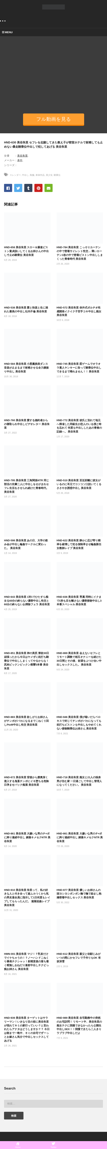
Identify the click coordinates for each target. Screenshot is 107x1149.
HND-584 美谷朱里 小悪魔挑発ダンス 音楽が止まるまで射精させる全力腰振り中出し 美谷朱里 (26, 367)
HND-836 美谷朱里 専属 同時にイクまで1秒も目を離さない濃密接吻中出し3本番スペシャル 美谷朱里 (79, 600)
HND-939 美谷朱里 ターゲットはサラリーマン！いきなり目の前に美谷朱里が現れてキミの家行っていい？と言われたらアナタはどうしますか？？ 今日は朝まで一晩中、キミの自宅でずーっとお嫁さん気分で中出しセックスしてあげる (27, 1029)
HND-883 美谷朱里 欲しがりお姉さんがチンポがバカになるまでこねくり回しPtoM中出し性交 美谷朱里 (26, 720)
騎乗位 (57, 175)
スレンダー (15, 175)
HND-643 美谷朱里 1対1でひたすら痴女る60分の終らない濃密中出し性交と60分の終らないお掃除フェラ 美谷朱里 (27, 600)
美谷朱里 (22, 155)
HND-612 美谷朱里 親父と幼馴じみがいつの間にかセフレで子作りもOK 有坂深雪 (79, 957)
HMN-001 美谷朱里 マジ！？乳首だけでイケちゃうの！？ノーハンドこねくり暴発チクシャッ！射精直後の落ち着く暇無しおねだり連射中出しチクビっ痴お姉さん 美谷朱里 (26, 961)
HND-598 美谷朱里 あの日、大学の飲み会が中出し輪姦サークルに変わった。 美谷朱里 (26, 544)
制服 (32, 175)
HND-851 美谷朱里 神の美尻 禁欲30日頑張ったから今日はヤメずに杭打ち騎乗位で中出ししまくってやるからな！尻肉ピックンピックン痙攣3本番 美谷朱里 (26, 661)
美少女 (49, 175)
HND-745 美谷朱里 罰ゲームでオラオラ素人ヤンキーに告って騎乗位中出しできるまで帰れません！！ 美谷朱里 (79, 367)
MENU (7, 32)
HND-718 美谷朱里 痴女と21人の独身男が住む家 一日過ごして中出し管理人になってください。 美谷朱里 (79, 781)
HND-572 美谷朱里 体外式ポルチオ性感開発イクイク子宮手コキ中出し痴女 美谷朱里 (79, 311)
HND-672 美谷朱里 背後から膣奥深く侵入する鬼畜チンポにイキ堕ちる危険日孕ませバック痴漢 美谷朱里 (26, 781)
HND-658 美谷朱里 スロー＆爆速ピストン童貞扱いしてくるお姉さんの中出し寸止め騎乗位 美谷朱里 (26, 251)
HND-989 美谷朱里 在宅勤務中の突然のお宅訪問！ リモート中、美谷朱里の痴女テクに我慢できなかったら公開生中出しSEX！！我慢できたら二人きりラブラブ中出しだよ (79, 1025)
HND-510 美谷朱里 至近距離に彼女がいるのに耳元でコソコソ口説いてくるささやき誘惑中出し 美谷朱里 (79, 484)
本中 (19, 160)
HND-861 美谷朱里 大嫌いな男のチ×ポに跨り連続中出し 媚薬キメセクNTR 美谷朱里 (27, 837)
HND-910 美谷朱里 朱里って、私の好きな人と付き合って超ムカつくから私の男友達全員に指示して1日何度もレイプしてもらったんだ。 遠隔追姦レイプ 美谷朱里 (27, 897)
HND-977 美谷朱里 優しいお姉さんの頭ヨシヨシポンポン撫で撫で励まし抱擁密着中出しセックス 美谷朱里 (79, 893)
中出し (25, 175)
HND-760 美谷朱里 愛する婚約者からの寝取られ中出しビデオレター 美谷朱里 (27, 424)
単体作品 (40, 175)
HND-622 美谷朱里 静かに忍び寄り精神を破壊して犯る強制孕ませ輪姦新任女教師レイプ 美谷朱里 (79, 544)
